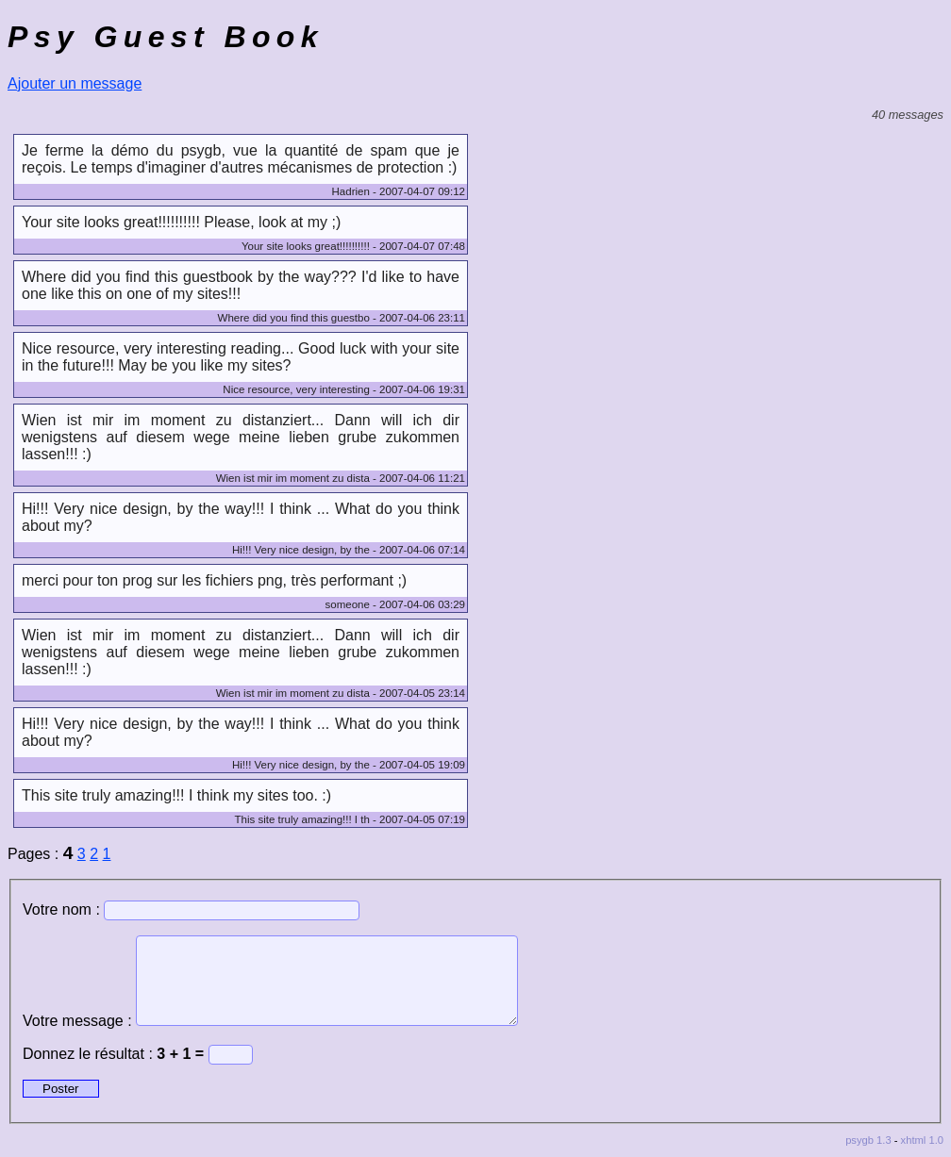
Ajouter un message (75, 83)
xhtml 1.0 (922, 1140)
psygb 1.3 (868, 1140)
